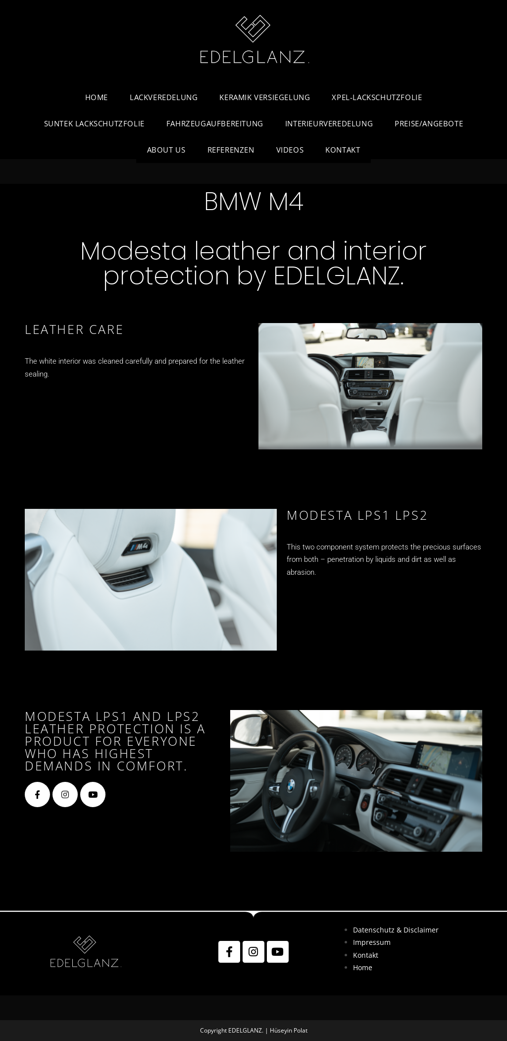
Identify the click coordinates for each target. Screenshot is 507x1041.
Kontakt (365, 955)
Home (362, 967)
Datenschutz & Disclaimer (396, 929)
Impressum (372, 942)
